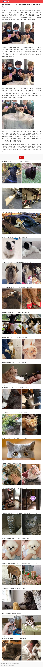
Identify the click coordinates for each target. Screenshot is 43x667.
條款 (9, 665)
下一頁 (21, 157)
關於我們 (2, 665)
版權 (13, 665)
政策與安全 (6, 665)
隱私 (11, 665)
